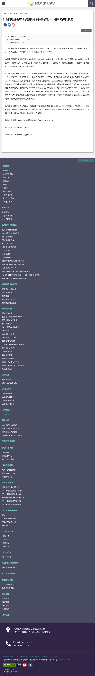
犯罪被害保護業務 (9, 510)
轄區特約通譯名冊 (9, 348)
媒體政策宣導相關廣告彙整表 (13, 261)
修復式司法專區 (8, 459)
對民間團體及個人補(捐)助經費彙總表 (16, 271)
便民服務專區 (7, 308)
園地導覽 (5, 598)
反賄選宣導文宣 (8, 400)
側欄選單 (3, 3)
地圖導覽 (5, 212)
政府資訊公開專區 (9, 225)
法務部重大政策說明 (9, 383)
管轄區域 (6, 181)
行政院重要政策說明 (9, 379)
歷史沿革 (6, 177)
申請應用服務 (7, 292)
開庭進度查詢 (7, 313)
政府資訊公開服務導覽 (10, 233)
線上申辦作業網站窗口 (10, 327)
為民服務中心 (8, 202)
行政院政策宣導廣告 (10, 563)
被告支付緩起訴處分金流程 (12, 491)
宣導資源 (6, 543)
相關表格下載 (7, 477)
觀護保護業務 (7, 448)
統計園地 (5, 594)
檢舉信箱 (54, 657)
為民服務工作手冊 (9, 337)
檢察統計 (5, 602)
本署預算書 (6, 251)
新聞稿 (5, 539)
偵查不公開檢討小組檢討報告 (13, 264)
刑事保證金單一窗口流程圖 (12, 435)
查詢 (91, 3)
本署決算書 (6, 254)
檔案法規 (5, 296)
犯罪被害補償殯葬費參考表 (12, 317)
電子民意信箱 (7, 351)
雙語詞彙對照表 (8, 240)
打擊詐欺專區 (8, 531)
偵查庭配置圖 (7, 219)
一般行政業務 (8, 195)
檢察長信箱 (45, 657)
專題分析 (5, 605)
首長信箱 (5, 331)
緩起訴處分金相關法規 (10, 487)
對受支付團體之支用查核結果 (13, 498)
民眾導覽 (5, 207)
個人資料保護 (7, 244)
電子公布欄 (13, 13)
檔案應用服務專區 (9, 284)
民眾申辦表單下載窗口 (10, 320)
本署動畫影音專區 (9, 585)
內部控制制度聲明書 (9, 230)
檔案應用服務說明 (9, 289)
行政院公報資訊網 (9, 247)
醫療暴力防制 (7, 355)
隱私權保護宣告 (35, 657)
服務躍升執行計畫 (9, 341)
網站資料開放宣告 (22, 657)
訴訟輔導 (5, 420)
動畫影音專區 (7, 580)
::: (1, 2)
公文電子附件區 (8, 573)
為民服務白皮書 (8, 334)
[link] (5, 25)
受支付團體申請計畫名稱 (11, 494)
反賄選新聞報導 (8, 404)
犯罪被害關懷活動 (9, 519)
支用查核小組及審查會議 (11, 504)
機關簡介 (6, 166)
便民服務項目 (7, 324)
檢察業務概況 (8, 191)
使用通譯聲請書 (8, 358)
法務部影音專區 (8, 588)
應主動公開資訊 (8, 237)
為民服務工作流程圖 (9, 432)
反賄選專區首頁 (8, 393)
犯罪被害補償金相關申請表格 (13, 344)
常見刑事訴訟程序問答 (10, 362)
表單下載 (5, 525)
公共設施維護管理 (9, 268)
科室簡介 (6, 188)
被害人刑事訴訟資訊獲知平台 (13, 365)
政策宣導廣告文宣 (9, 567)
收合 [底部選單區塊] (86, 160)
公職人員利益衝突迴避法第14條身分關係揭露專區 (21, 275)
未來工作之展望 (8, 198)
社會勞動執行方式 (9, 473)
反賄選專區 (6, 389)
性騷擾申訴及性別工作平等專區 (14, 278)
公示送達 (5, 615)
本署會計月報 (7, 257)
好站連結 (6, 546)
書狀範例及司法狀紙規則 (11, 428)
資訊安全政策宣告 (9, 657)
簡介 (4, 515)
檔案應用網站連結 (9, 303)
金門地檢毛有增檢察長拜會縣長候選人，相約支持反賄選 (39, 19)
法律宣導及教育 (8, 441)
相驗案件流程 (7, 369)
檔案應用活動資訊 (9, 299)
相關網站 (5, 609)
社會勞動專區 (7, 465)
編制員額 (6, 184)
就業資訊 (6, 410)
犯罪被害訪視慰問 (9, 522)
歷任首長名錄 (8, 174)
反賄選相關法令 (8, 397)
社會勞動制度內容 (9, 470)
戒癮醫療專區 (7, 456)
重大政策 (5, 375)
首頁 (5, 13)
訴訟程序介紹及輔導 (9, 425)
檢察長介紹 (7, 170)
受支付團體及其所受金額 (11, 501)
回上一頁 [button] (87, 30)
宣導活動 (5, 452)
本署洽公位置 (7, 216)
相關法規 (6, 536)
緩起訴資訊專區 (8, 482)
